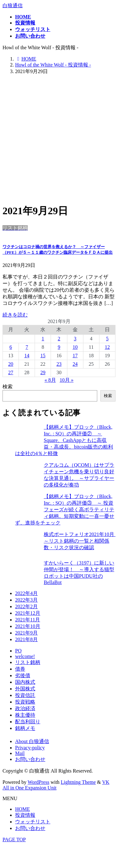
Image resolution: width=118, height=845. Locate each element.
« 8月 (50, 380)
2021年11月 (27, 619)
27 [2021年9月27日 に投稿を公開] (10, 372)
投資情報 (25, 815)
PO (18, 650)
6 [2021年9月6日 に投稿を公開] (10, 347)
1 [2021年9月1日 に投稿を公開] (43, 338)
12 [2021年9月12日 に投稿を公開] (107, 347)
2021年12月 (27, 613)
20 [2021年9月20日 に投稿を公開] (10, 364)
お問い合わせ (30, 759)
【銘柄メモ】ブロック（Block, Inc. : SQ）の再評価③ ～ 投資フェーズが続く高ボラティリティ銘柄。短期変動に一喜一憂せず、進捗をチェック (64, 509)
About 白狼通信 (32, 741)
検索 (8, 386)
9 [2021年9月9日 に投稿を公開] (59, 347)
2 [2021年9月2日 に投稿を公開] (59, 338)
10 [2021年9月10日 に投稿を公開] (75, 347)
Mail (20, 753)
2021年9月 (26, 632)
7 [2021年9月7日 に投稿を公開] (26, 347)
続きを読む (15, 314)
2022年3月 (26, 600)
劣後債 (22, 675)
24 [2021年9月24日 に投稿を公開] (75, 364)
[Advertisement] (59, 139)
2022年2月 (26, 606)
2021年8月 (26, 639)
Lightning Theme (78, 782)
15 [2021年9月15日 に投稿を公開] (42, 355)
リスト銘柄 (27, 662)
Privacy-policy (30, 747)
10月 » (67, 380)
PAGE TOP (14, 839)
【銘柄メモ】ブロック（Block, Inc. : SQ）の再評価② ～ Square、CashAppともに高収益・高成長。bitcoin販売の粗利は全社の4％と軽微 (64, 440)
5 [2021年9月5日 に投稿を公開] (107, 338)
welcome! (25, 656)
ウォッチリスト (32, 821)
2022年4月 (26, 593)
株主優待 (25, 715)
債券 (20, 669)
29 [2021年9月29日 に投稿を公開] (42, 372)
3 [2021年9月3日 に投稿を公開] (75, 338)
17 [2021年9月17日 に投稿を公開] (75, 355)
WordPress (38, 782)
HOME (22, 809)
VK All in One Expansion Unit (56, 784)
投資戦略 (25, 701)
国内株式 (25, 682)
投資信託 (25, 695)
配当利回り (27, 721)
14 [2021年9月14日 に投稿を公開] (26, 355)
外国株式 (25, 688)
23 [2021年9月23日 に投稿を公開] (58, 364)
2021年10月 (27, 626)
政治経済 (25, 708)
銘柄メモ (25, 728)
